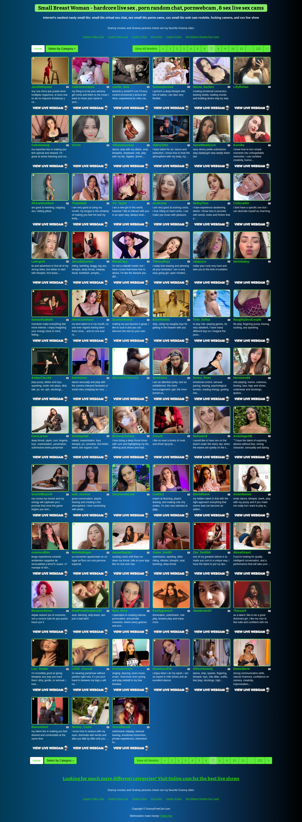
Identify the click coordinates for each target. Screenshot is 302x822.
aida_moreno (81, 494)
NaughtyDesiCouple (247, 319)
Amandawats (242, 494)
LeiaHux (158, 494)
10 (233, 48)
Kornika (238, 145)
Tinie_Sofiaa (201, 319)
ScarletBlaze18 (41, 494)
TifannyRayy (161, 261)
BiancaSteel (39, 727)
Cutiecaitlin (241, 203)
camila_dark (120, 87)
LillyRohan (241, 87)
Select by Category (62, 48)
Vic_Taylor (119, 203)
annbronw (160, 203)
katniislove (79, 377)
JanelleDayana (41, 87)
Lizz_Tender (39, 668)
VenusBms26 (121, 727)
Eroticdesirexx (122, 668)
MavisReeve (201, 494)
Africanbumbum (42, 203)
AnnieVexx (160, 377)
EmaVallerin (241, 668)
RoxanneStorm (41, 610)
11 (241, 48)
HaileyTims (200, 203)
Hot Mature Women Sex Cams (202, 36)
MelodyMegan (81, 552)
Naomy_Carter (82, 727)
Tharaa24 (239, 610)
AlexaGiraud (242, 552)
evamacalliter (40, 552)
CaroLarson (39, 436)
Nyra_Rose (120, 610)
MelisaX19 (200, 436)
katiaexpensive (163, 87)
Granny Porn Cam (118, 36)
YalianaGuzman (123, 145)
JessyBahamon (83, 261)
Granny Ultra (139, 36)
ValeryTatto (160, 145)
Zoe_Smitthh (202, 552)
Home (38, 48)
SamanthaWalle (42, 319)
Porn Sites (156, 36)
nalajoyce (199, 261)
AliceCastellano (83, 319)
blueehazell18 (162, 668)
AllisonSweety (203, 668)
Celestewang (40, 145)
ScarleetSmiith (122, 319)
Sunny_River (202, 377)
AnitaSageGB (242, 436)
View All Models (146, 48)
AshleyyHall (80, 436)
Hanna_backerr (203, 87)
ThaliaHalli (79, 203)
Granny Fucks (174, 36)
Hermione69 (241, 377)
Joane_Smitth (162, 552)
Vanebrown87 (202, 610)
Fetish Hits (166, 815)
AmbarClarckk (41, 377)
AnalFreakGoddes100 (87, 610)
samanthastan (122, 552)
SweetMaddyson (204, 145)
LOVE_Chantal (82, 668)
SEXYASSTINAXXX (125, 377)
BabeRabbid (161, 319)
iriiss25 (158, 436)
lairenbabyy (241, 261)
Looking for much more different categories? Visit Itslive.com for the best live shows (151, 778)
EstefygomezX (163, 610)
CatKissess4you (83, 87)
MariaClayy (120, 261)
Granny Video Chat (93, 36)
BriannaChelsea (123, 436)
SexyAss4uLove (123, 494)
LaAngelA (38, 261)
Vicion (76, 145)
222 (258, 48)
